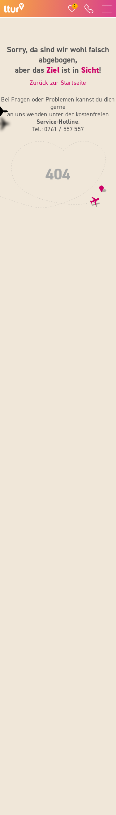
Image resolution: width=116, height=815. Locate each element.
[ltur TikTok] (95, 770)
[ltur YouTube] (95, 754)
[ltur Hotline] (88, 8)
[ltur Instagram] (81, 754)
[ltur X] (66, 770)
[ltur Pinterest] (81, 770)
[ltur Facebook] (66, 754)
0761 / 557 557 (30, 400)
